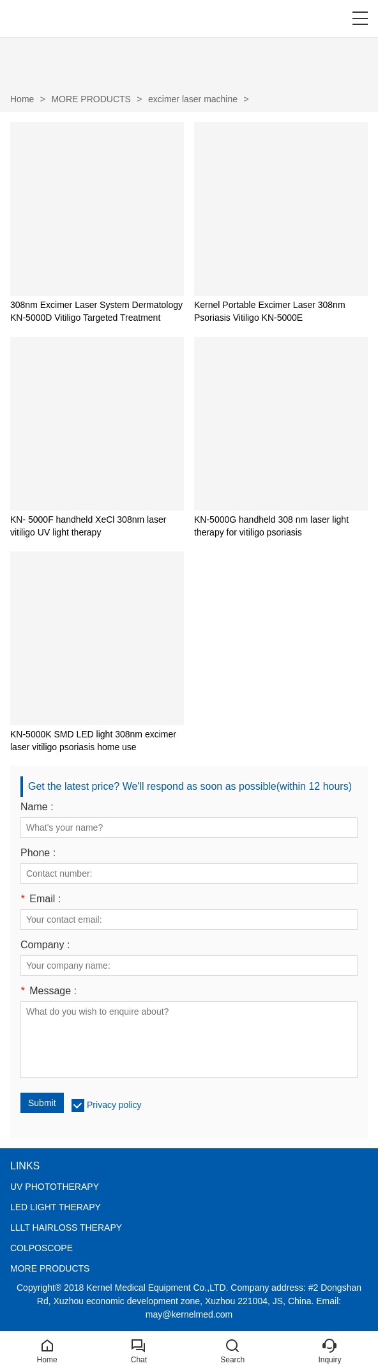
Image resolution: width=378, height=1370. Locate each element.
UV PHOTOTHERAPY (54, 1186)
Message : (48, 991)
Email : (40, 899)
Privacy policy (114, 1105)
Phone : (38, 853)
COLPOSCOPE (41, 1248)
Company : (45, 945)
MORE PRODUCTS (90, 99)
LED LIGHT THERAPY (55, 1207)
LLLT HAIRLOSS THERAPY (66, 1227)
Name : (37, 807)
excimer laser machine (193, 99)
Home (22, 99)
